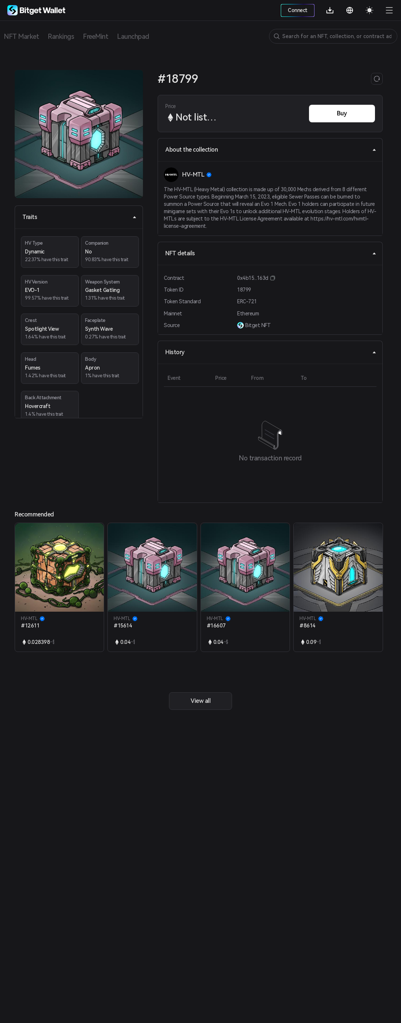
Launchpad (133, 36)
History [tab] (270, 352)
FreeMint (95, 36)
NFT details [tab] (270, 253)
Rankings (61, 36)
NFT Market (21, 36)
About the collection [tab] (270, 149)
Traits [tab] (79, 217)
